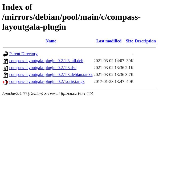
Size (129, 41)
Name (51, 41)
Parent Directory (23, 53)
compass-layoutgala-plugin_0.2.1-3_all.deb (46, 60)
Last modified (109, 41)
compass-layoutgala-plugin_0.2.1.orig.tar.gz (46, 81)
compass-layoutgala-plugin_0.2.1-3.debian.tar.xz (50, 74)
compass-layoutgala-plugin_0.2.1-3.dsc (42, 67)
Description (145, 41)
